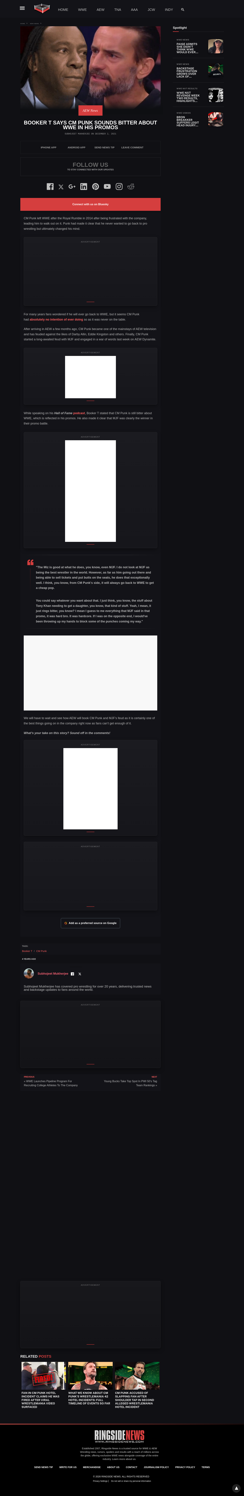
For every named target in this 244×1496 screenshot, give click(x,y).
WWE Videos (184, 113)
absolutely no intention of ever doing (56, 319)
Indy (169, 10)
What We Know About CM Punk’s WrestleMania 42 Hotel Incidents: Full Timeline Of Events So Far (89, 1398)
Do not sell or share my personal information (131, 1481)
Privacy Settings (100, 1481)
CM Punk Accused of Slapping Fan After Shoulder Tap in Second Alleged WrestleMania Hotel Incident (134, 1400)
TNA (117, 10)
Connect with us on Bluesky (90, 204)
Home (63, 10)
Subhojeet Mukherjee (77, 134)
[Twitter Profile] (79, 974)
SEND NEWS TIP (104, 147)
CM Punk (41, 951)
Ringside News (109, 1448)
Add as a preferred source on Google (90, 923)
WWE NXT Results (187, 88)
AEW (101, 10)
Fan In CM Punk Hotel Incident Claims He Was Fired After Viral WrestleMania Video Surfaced (40, 1400)
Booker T (27, 951)
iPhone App (48, 147)
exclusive (105, 1455)
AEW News (34, 23)
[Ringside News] (119, 1443)
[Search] (181, 10)
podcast (69, 413)
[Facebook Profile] (72, 973)
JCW (151, 10)
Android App (76, 147)
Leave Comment (132, 147)
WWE (82, 10)
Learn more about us (124, 1459)
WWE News (183, 40)
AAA (134, 10)
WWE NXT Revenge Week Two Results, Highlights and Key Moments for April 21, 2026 (188, 101)
